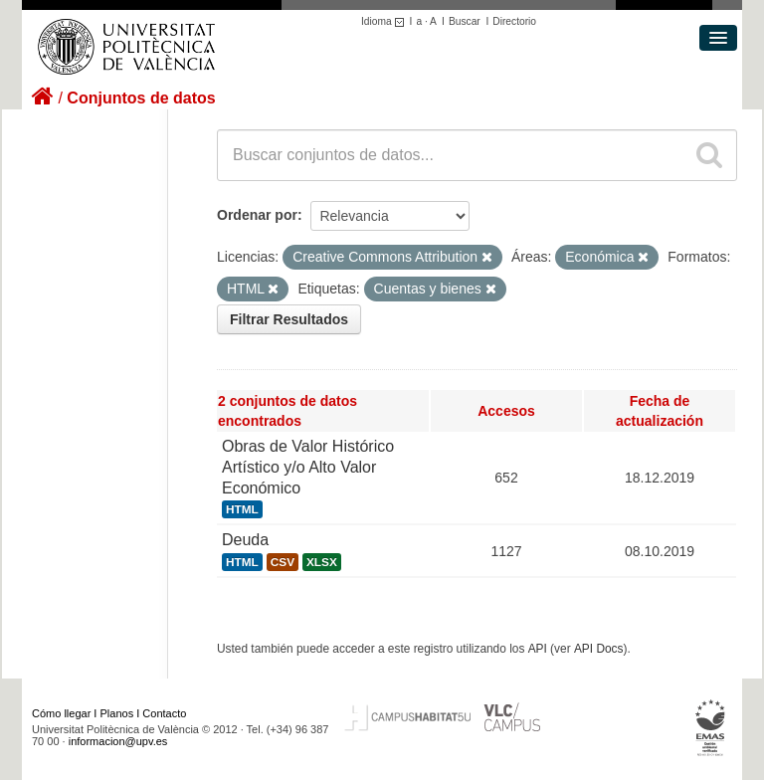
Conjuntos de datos (141, 98)
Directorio (514, 21)
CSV (282, 562)
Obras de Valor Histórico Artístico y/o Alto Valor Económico (308, 467)
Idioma (385, 21)
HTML (242, 509)
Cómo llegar (61, 713)
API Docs (599, 649)
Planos (117, 713)
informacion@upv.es (118, 741)
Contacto (164, 713)
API (537, 649)
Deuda (245, 539)
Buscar (464, 21)
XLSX (321, 562)
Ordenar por (257, 215)
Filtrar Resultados (289, 319)
